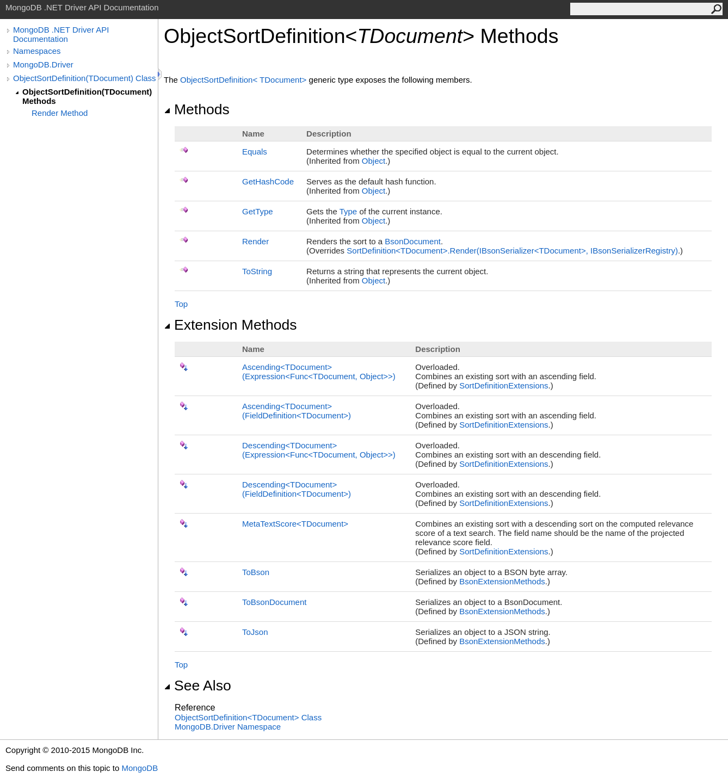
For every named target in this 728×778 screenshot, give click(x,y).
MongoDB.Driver (43, 64)
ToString (257, 271)
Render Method (60, 113)
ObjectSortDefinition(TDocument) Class (84, 78)
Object (373, 160)
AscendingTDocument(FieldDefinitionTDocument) (296, 411)
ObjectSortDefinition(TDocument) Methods (87, 96)
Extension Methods (230, 325)
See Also (197, 685)
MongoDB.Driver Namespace (228, 726)
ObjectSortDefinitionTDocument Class (248, 717)
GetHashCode (268, 181)
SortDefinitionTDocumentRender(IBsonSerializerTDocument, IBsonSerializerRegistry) (512, 250)
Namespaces (37, 50)
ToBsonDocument (274, 602)
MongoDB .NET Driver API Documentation (61, 34)
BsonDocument (413, 241)
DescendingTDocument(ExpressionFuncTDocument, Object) (319, 450)
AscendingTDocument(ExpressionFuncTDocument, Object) (319, 371)
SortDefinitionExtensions (503, 385)
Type (348, 211)
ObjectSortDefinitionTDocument (244, 79)
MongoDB (139, 768)
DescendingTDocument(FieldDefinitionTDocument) (296, 489)
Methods (197, 109)
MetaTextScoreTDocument (295, 523)
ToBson (255, 572)
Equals (254, 151)
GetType (257, 211)
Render (255, 241)
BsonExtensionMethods (502, 581)
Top (181, 303)
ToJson (255, 632)
